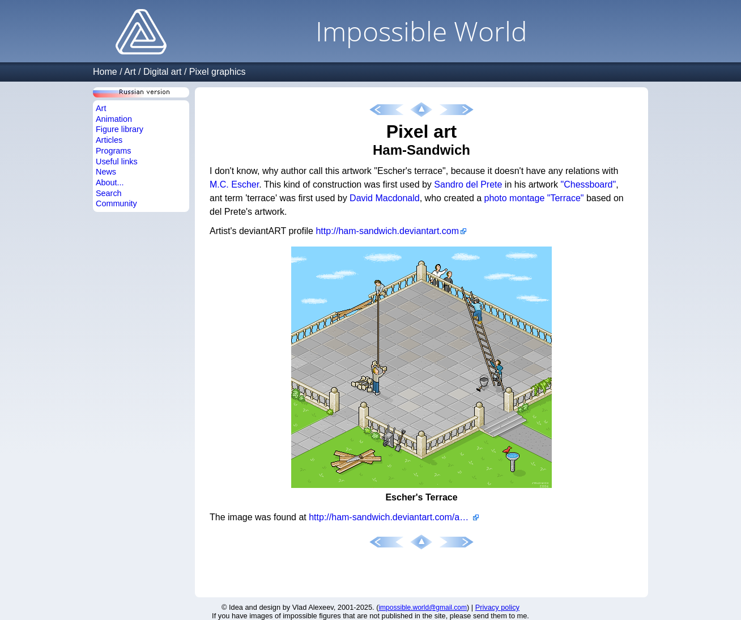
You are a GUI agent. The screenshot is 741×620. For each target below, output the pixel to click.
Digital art (162, 72)
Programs (113, 150)
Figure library (119, 129)
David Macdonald (385, 198)
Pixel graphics (217, 72)
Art (129, 72)
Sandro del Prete (468, 184)
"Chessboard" (588, 184)
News (106, 171)
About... (110, 182)
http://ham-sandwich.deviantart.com (387, 231)
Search (109, 193)
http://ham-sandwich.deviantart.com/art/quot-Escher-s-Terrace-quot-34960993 (394, 517)
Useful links (117, 161)
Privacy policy (497, 607)
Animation (114, 119)
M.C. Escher (234, 184)
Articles (109, 140)
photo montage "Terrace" (534, 198)
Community (116, 203)
